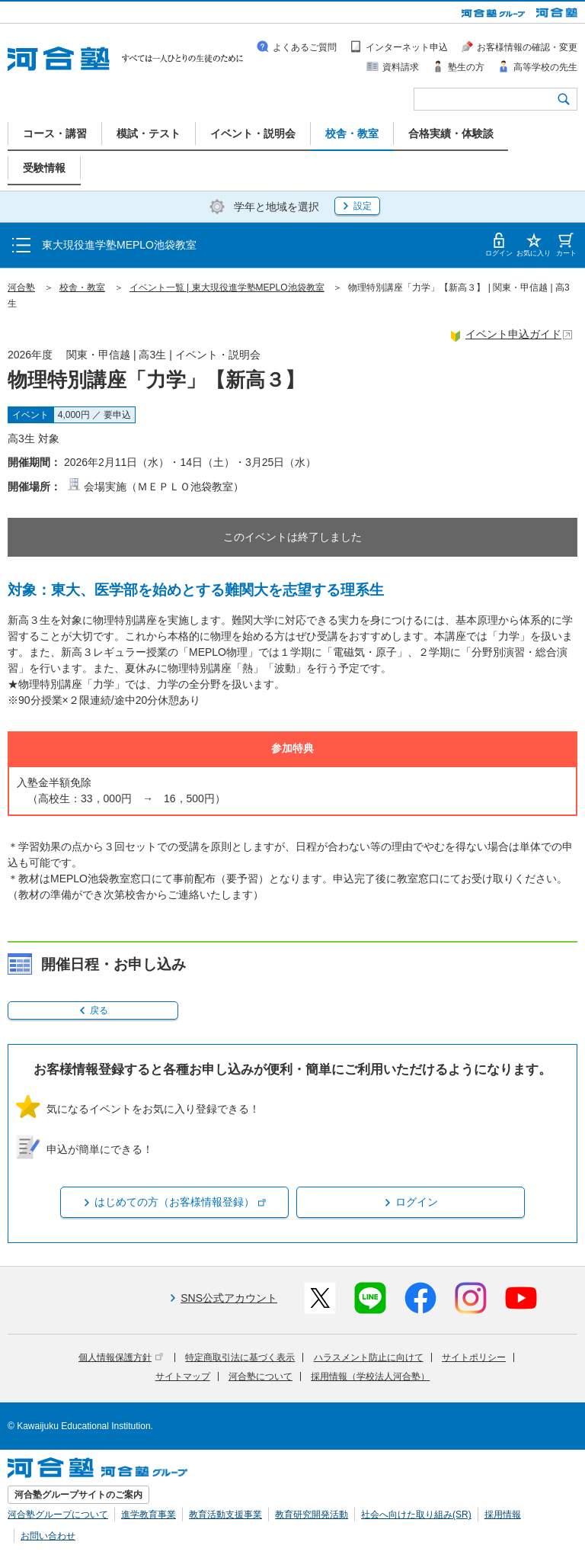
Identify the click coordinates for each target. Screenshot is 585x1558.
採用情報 (502, 1514)
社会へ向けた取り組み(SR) (416, 1514)
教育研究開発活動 (311, 1514)
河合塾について (260, 1376)
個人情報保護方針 (120, 1357)
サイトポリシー (474, 1357)
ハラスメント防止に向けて (369, 1357)
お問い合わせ (48, 1536)
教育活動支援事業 (225, 1514)
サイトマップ (182, 1376)
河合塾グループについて (58, 1514)
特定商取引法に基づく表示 (240, 1357)
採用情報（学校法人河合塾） (370, 1376)
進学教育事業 (148, 1514)
